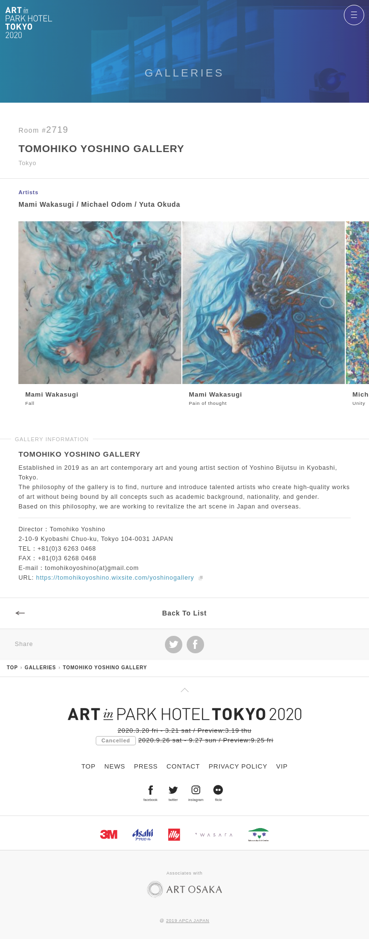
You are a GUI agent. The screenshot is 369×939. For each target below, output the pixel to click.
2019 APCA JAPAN (187, 920)
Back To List (184, 615)
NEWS (114, 766)
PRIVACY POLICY (238, 766)
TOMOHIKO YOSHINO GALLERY (105, 667)
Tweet (173, 646)
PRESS (146, 766)
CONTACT (183, 766)
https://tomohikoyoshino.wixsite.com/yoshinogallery (115, 580)
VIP (282, 766)
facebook (195, 646)
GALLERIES (40, 667)
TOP (12, 667)
